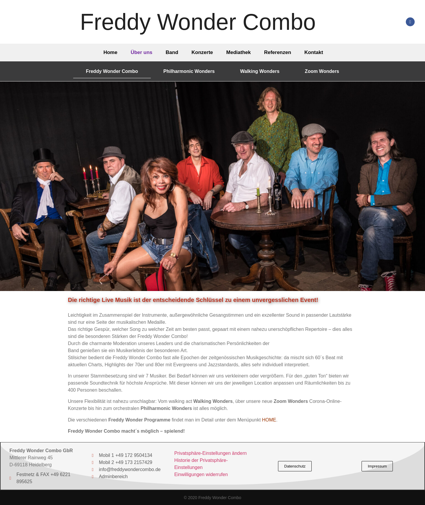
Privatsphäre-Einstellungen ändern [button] (210, 453)
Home (110, 52)
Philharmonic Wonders (189, 71)
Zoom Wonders (322, 71)
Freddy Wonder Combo (198, 22)
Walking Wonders (259, 71)
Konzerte (202, 52)
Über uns (142, 52)
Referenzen (277, 52)
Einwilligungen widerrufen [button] (201, 474)
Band (172, 52)
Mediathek (238, 52)
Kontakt (313, 52)
